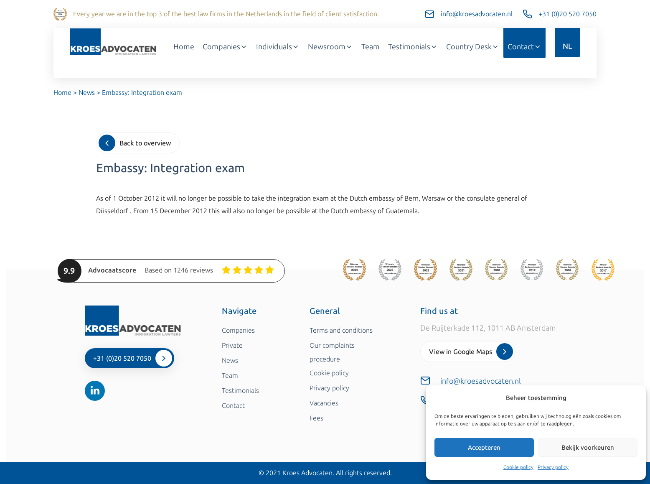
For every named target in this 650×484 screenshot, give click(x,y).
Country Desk (472, 46)
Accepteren (484, 447)
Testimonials (413, 46)
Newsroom (330, 46)
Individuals (278, 46)
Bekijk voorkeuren (587, 447)
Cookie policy (518, 467)
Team (370, 46)
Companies (225, 46)
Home (183, 46)
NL (567, 46)
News (87, 93)
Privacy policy (553, 467)
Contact (524, 46)
